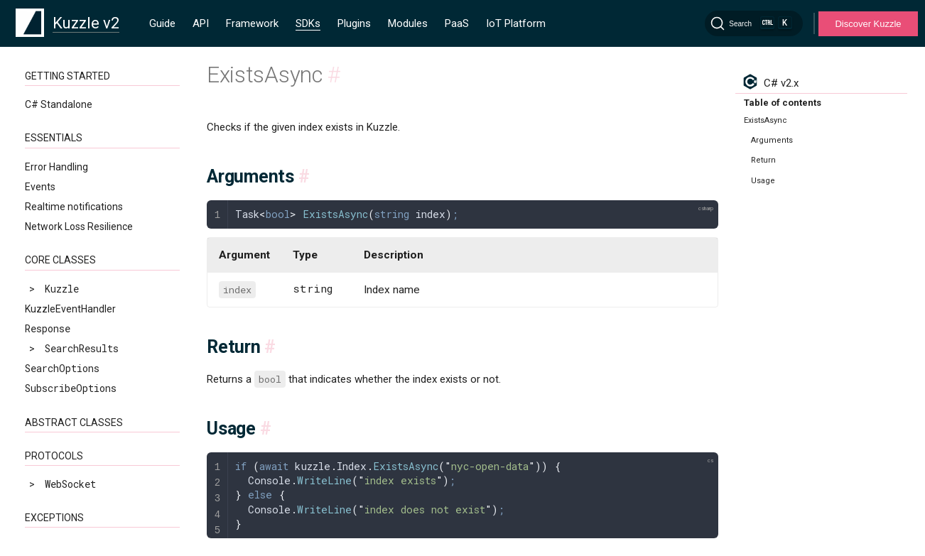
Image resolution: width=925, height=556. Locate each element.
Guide (162, 23)
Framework (252, 23)
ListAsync (62, 426)
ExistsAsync (67, 406)
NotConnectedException (84, 224)
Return (763, 160)
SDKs (308, 23)
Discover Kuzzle (868, 23)
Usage (763, 180)
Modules (408, 23)
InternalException (73, 204)
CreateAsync (67, 366)
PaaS (457, 23)
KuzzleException (67, 144)
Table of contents (782, 102)
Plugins (354, 23)
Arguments (772, 140)
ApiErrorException (73, 164)
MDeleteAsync (70, 446)
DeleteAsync (67, 386)
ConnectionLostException (90, 184)
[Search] (754, 23)
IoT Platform (516, 23)
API (201, 23)
